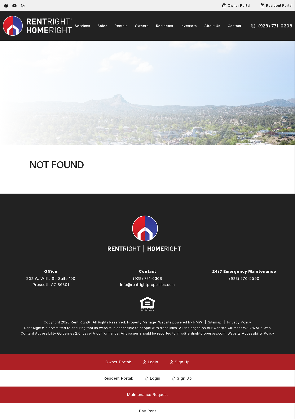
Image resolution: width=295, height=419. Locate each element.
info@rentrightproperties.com (147, 284)
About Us (212, 26)
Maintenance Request (147, 394)
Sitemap (214, 322)
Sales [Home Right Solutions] (102, 26)
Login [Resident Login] (155, 378)
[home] (37, 25)
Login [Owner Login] (153, 362)
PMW (197, 322)
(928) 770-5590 (244, 278)
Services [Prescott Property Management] (82, 26)
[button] (6, 5)
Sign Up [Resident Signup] (184, 378)
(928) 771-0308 (275, 25)
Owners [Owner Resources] (141, 26)
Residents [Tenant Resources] (164, 26)
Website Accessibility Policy (251, 333)
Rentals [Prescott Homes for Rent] (121, 26)
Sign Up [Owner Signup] (182, 362)
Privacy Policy (239, 322)
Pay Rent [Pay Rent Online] (147, 411)
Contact (234, 26)
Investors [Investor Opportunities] (189, 26)
